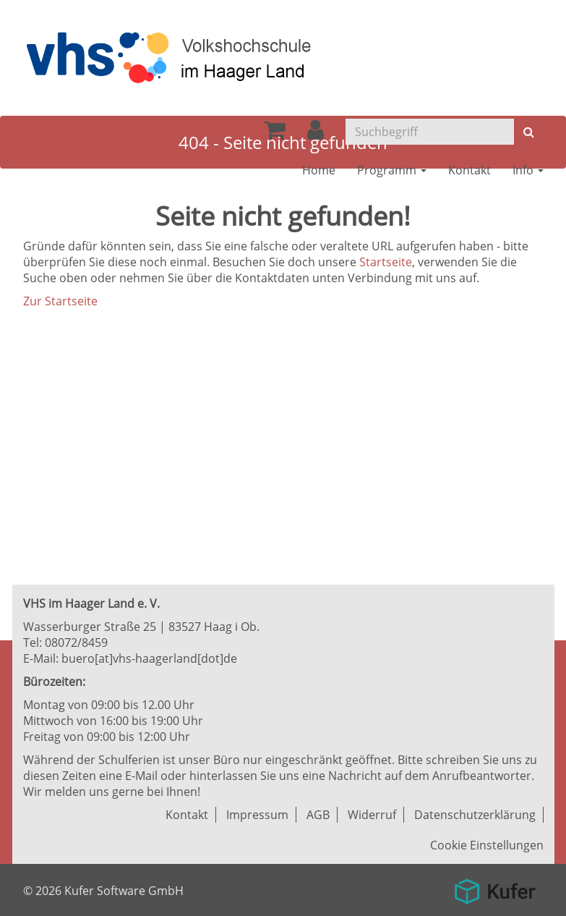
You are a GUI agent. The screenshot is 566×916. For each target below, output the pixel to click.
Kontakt (187, 815)
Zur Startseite (60, 301)
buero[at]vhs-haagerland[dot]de (149, 658)
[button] (315, 134)
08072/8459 (76, 642)
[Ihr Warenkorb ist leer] (275, 134)
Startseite (385, 262)
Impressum (257, 815)
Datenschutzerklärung (475, 815)
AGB (318, 815)
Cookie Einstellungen (487, 845)
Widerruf (372, 815)
